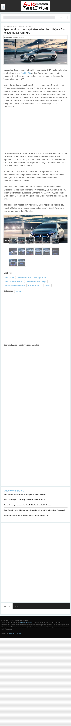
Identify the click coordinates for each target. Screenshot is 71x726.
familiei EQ (26, 73)
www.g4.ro (12, 633)
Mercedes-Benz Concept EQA (31, 277)
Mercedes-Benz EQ (14, 281)
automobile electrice (15, 285)
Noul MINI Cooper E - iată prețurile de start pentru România (24, 500)
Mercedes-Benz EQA (36, 281)
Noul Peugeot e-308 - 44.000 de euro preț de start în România (25, 494)
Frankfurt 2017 (35, 285)
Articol (19, 291)
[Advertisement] (34, 318)
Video (47, 285)
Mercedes (9, 277)
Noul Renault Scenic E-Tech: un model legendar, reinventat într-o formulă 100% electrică (34, 510)
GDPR (19, 633)
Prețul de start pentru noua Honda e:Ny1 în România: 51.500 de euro (27, 505)
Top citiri (6, 606)
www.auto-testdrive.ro (26, 622)
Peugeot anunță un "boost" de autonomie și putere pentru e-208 (26, 515)
